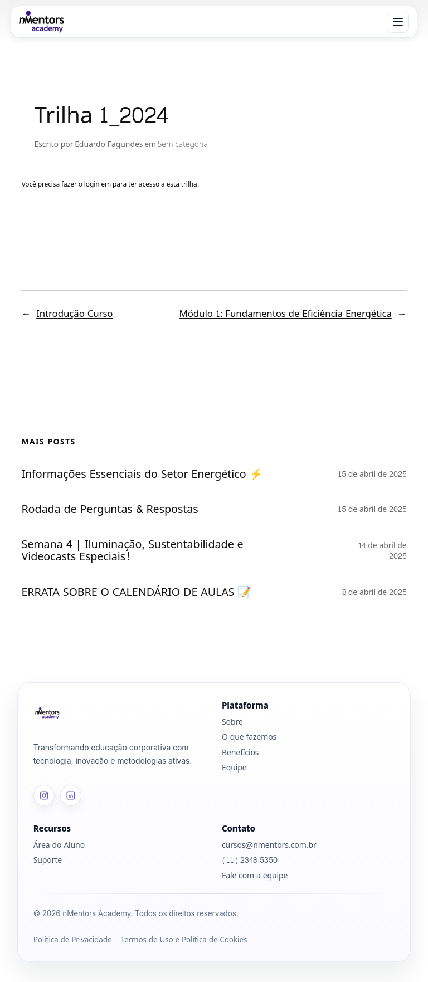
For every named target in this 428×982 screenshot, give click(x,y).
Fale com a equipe (255, 876)
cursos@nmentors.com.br (269, 845)
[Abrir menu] (398, 22)
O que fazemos (249, 737)
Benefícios (240, 753)
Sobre (232, 722)
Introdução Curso (74, 314)
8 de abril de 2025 (374, 592)
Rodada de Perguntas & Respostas (113, 510)
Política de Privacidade (72, 940)
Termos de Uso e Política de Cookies (183, 940)
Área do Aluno (59, 845)
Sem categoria (183, 145)
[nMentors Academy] (41, 22)
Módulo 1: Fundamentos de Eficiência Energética (285, 314)
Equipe (234, 768)
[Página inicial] (119, 712)
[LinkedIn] (70, 795)
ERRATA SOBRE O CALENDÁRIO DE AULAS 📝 (138, 593)
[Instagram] (44, 795)
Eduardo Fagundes (109, 145)
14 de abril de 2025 (382, 551)
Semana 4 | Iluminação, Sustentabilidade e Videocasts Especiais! (132, 551)
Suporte (47, 860)
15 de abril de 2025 (372, 474)
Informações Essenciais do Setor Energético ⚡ (143, 474)
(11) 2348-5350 (250, 860)
